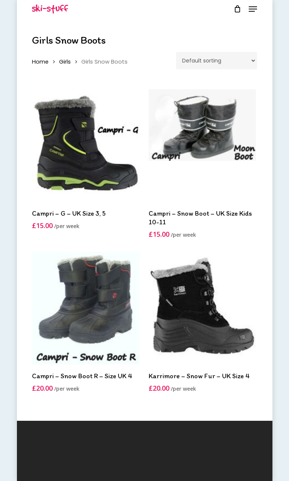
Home (40, 61)
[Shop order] (216, 60)
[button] (253, 9)
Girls (65, 61)
